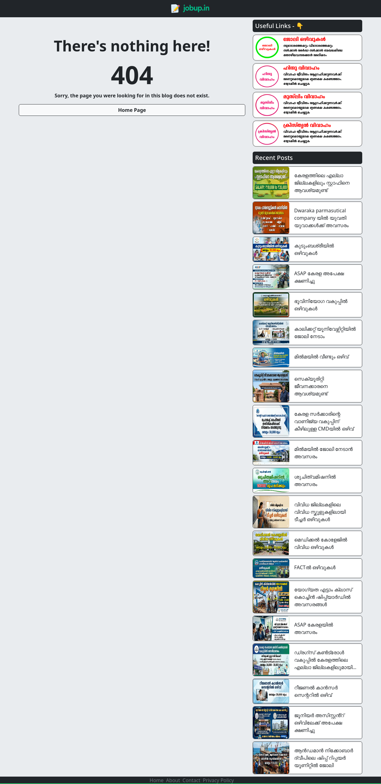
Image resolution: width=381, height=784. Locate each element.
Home (157, 780)
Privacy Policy (218, 780)
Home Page (132, 110)
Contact (191, 780)
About (173, 780)
